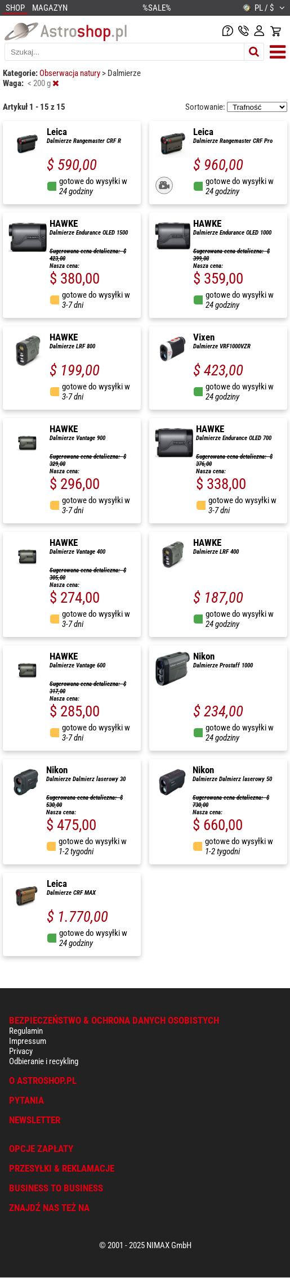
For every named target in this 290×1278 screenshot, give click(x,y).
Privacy (21, 1051)
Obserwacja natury (70, 73)
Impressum (27, 1041)
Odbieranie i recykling (43, 1061)
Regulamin (26, 1031)
